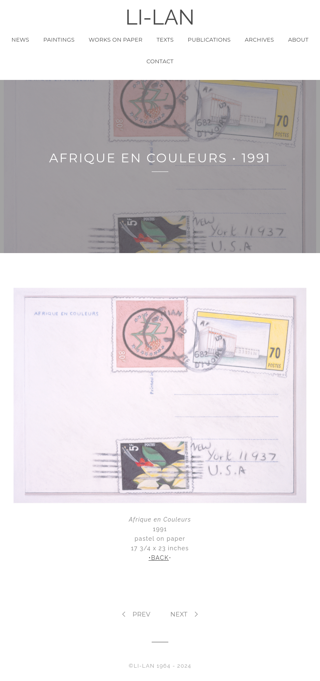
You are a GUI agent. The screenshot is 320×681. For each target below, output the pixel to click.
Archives (259, 39)
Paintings (59, 39)
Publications (209, 39)
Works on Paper (115, 39)
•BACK (158, 557)
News (21, 39)
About (298, 39)
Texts (165, 39)
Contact (160, 61)
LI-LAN (160, 17)
